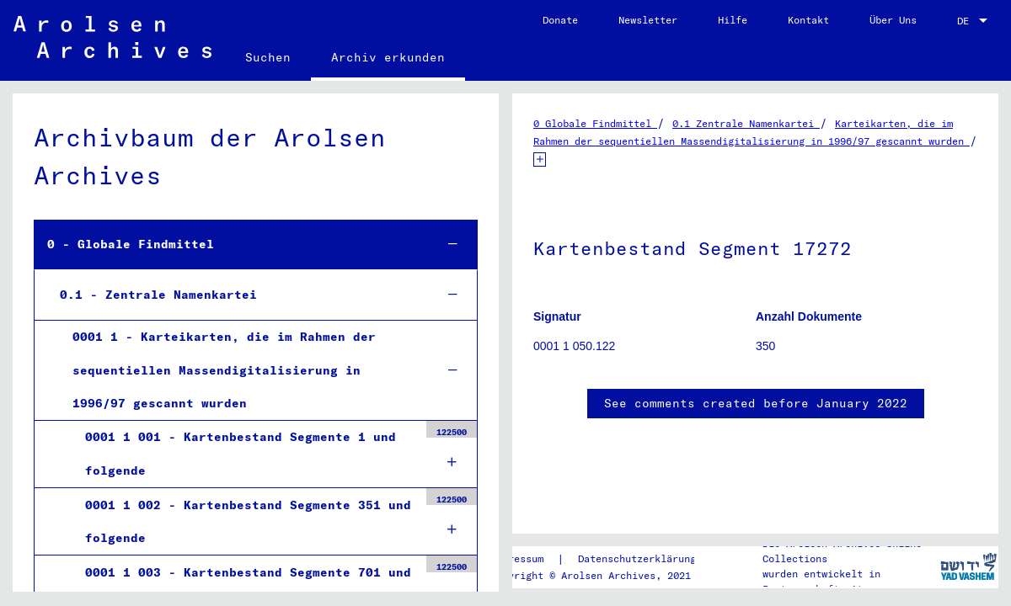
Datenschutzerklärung (637, 558)
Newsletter (647, 19)
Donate (560, 19)
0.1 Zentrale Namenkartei (746, 123)
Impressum (516, 558)
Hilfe (732, 19)
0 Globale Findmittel (595, 123)
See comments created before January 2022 (755, 403)
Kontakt (808, 19)
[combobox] (974, 21)
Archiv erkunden (388, 57)
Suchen (268, 57)
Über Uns (893, 19)
